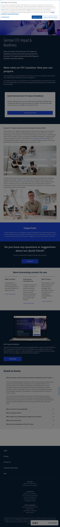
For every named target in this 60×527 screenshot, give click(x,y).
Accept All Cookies (37, 17)
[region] (30, 10)
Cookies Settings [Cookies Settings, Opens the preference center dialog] (5, 17)
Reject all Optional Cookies (50, 17)
